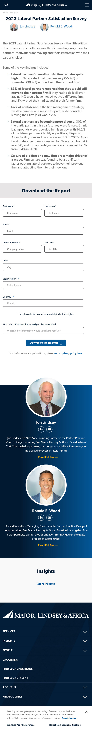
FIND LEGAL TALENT (15, 678)
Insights (9, 640)
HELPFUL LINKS (12, 696)
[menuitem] (46, 682)
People (8, 650)
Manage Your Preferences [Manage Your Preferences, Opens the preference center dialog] (20, 725)
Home (46, 5)
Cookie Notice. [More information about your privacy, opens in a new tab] (69, 718)
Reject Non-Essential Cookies (65, 725)
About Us (9, 687)
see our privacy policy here (68, 353)
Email (49, 429)
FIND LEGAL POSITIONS (18, 668)
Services (9, 631)
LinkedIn (41, 429)
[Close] (86, 712)
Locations (10, 659)
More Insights (46, 583)
